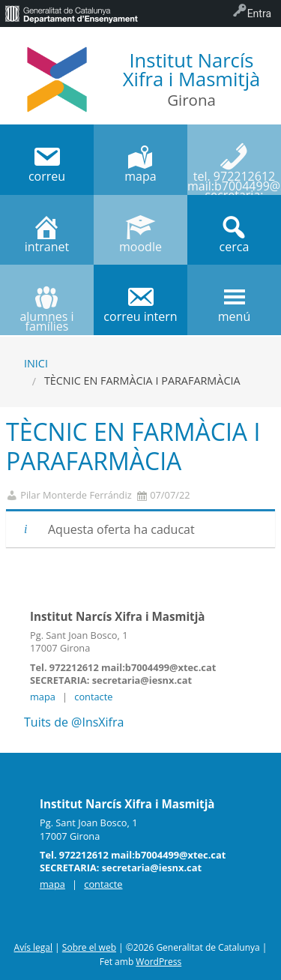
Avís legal (33, 947)
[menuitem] (71, 13)
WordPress (158, 961)
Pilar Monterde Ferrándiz (75, 495)
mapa (42, 696)
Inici (36, 363)
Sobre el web (89, 947)
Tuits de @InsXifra (74, 722)
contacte (93, 696)
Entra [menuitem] (259, 13)
